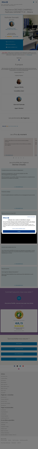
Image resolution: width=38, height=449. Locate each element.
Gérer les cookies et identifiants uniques (18, 228)
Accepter (19, 231)
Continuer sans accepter (31, 216)
